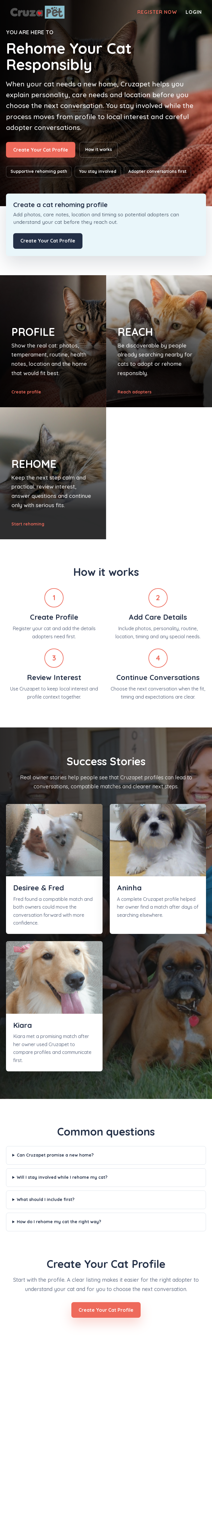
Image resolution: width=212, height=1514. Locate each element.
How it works (98, 149)
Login (194, 12)
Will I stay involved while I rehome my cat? (62, 1177)
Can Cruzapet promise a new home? (55, 1155)
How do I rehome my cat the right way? (59, 1221)
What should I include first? (45, 1199)
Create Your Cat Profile (40, 150)
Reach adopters (134, 392)
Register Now (157, 12)
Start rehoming (27, 524)
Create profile (26, 392)
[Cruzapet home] (37, 12)
